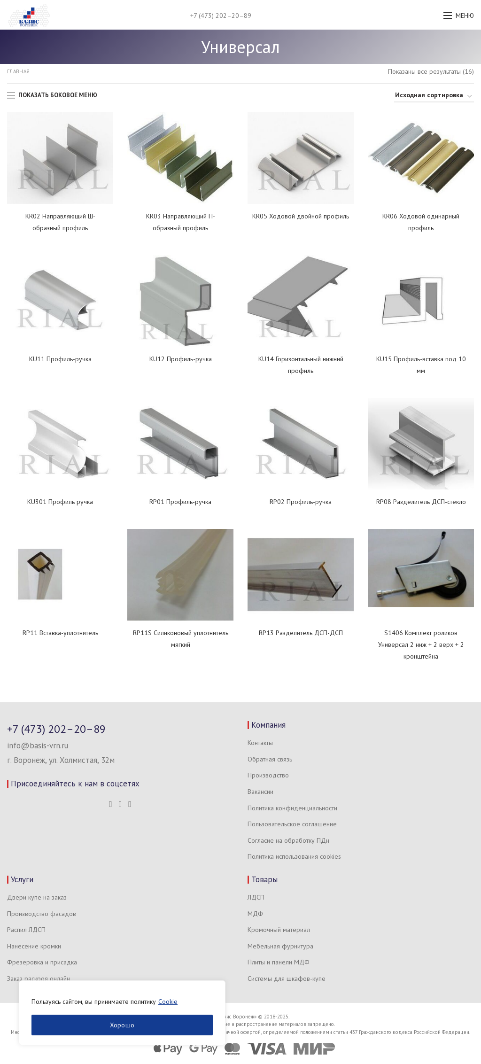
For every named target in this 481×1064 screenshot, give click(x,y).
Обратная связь (270, 759)
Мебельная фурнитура (280, 946)
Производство (268, 775)
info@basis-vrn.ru (37, 745)
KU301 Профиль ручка (60, 501)
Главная (18, 71)
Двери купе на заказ (37, 897)
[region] (122, 1012)
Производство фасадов (41, 913)
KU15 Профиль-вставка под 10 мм (421, 365)
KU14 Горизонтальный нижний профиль (300, 365)
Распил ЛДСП (26, 929)
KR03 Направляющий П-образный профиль (180, 222)
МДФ (255, 913)
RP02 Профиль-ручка (301, 501)
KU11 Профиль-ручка (60, 359)
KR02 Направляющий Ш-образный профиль (60, 222)
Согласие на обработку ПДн (288, 840)
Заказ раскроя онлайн (38, 978)
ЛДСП (256, 897)
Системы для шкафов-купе (287, 978)
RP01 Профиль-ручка (180, 501)
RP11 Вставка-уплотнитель (60, 633)
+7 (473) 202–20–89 (220, 15)
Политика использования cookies (294, 856)
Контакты (260, 742)
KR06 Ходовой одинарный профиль (420, 222)
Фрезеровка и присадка (42, 962)
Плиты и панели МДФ (279, 962)
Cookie (168, 1001)
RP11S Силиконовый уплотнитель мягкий (180, 639)
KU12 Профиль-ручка (180, 359)
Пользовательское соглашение (292, 824)
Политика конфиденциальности (292, 808)
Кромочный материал (279, 929)
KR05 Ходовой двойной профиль (300, 216)
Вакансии (260, 791)
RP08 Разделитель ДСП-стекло (421, 501)
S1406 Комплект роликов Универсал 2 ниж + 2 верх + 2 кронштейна (421, 644)
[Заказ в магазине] (434, 96)
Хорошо (122, 1025)
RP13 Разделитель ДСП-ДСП (301, 633)
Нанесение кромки (34, 946)
